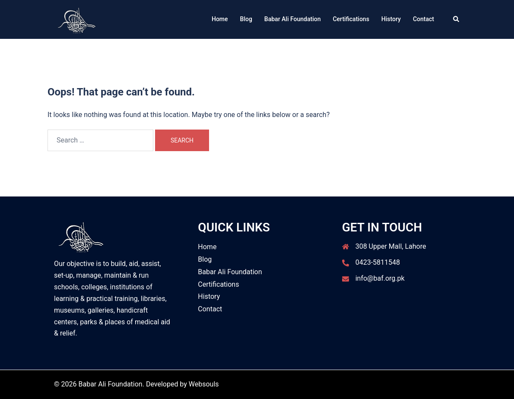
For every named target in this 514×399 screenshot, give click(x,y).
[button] (456, 19)
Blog (246, 19)
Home (220, 19)
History (391, 19)
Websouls (204, 384)
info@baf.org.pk (380, 278)
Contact (423, 19)
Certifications (351, 19)
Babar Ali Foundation (292, 19)
